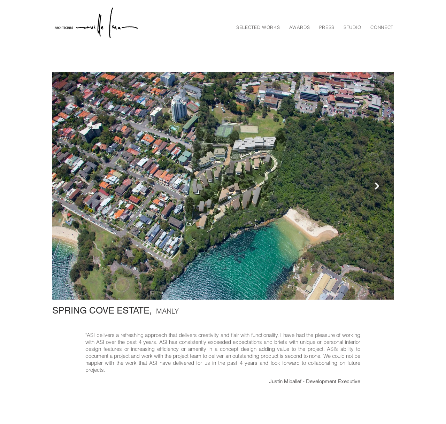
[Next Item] (377, 186)
